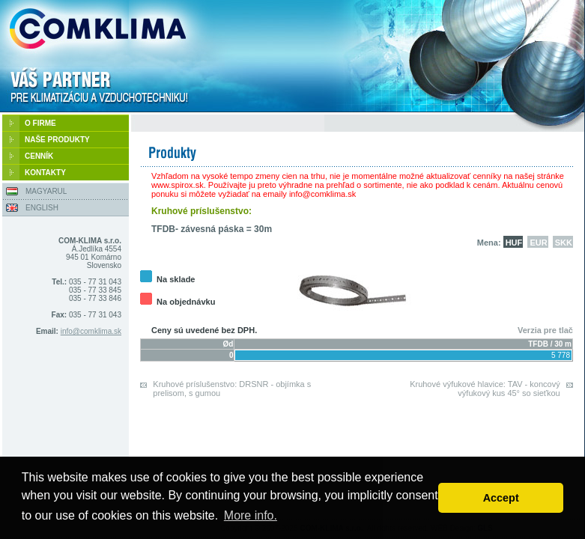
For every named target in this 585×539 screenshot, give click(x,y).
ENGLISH (41, 208)
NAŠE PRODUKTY (57, 139)
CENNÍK (39, 156)
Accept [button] (501, 498)
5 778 (560, 355)
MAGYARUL (46, 191)
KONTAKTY (45, 172)
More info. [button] (250, 515)
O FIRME (40, 123)
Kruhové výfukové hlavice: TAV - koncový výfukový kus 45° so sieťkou (485, 389)
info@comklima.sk (91, 331)
